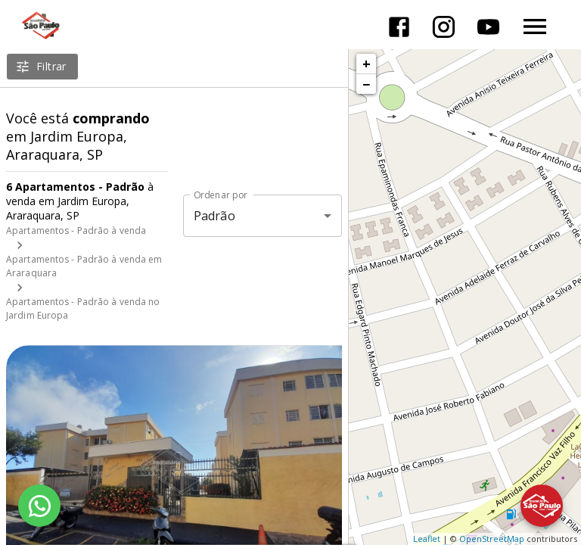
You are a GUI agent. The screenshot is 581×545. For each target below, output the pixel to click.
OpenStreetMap (491, 538)
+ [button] (366, 63)
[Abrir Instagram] (443, 27)
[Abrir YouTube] (488, 27)
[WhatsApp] (39, 505)
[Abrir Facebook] (399, 27)
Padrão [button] (214, 215)
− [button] (366, 84)
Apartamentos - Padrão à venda (76, 230)
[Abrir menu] (535, 26)
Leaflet (426, 538)
